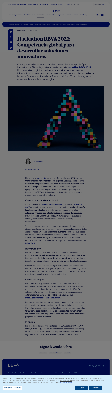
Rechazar (95, 387)
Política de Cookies (66, 382)
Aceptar (81, 387)
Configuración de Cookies (12, 387)
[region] (56, 384)
